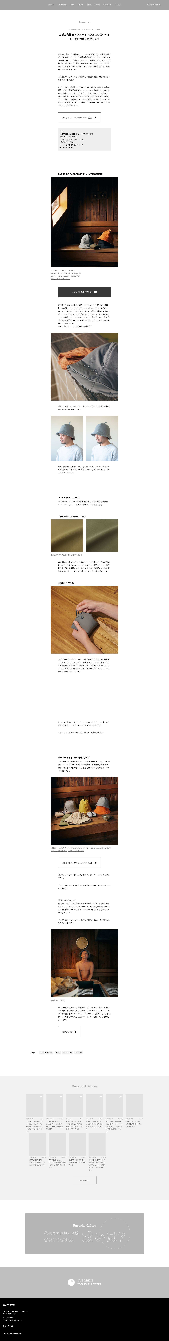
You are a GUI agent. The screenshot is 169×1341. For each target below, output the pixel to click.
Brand (97, 5)
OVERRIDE (7, 1320)
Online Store (152, 5)
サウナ (58, 1052)
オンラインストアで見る (82, 292)
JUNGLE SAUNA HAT (76, 851)
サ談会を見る (68, 1032)
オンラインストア (46, 1052)
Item (98, 30)
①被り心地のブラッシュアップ (72, 139)
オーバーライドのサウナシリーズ (71, 145)
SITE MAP (24, 1311)
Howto (80, 5)
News (89, 5)
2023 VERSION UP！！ (68, 137)
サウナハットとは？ (67, 148)
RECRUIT (15, 1311)
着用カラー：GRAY (57, 1000)
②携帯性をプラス (67, 142)
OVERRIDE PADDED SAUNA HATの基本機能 (76, 134)
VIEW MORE (84, 1180)
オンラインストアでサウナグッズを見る (78, 118)
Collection (62, 5)
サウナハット (67, 1052)
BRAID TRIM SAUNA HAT (80, 848)
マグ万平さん (93, 1011)
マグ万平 (78, 1052)
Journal (51, 5)
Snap (72, 5)
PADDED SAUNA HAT (59, 851)
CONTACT (6, 1311)
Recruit (118, 5)
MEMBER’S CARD (9, 1314)
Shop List (107, 5)
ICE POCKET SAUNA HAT (100, 848)
